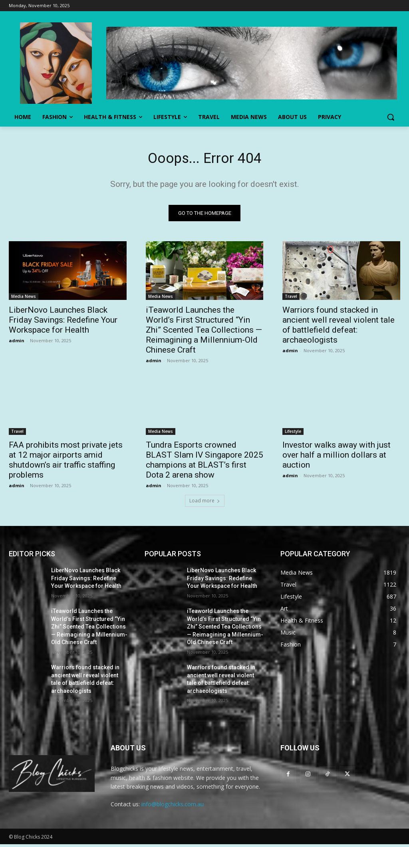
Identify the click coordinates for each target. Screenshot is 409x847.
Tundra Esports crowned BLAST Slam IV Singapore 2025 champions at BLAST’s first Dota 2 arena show (204, 463)
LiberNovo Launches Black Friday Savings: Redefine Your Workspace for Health (63, 322)
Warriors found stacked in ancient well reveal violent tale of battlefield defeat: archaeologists (338, 327)
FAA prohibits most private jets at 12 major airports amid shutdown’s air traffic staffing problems (66, 463)
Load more (204, 503)
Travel (291, 299)
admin (16, 343)
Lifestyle (293, 434)
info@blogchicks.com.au (172, 807)
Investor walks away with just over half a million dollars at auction (336, 458)
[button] (390, 117)
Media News (23, 299)
